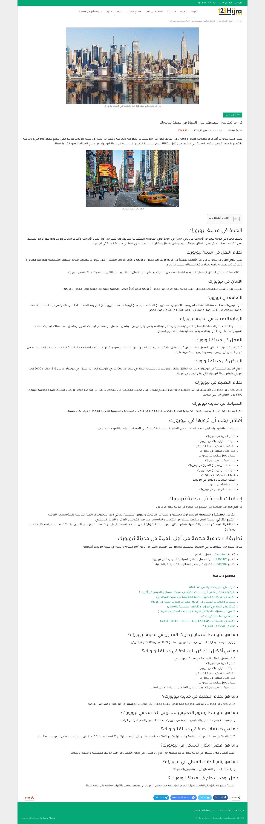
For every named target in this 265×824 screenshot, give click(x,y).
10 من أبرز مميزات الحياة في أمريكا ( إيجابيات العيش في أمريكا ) (196, 611)
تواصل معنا (226, 3)
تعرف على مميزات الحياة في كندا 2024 (212, 587)
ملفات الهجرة (114, 12)
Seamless (221, 554)
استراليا (171, 12)
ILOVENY (221, 559)
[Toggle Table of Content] (235, 219)
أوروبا (183, 12)
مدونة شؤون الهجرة (90, 12)
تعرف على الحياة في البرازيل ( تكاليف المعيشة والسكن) (201, 607)
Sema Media (49, 818)
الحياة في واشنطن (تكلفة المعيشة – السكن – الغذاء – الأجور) (197, 621)
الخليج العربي (134, 12)
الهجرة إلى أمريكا (232, 115)
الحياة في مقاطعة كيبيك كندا (217, 616)
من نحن (238, 3)
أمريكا (194, 12)
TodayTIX (221, 564)
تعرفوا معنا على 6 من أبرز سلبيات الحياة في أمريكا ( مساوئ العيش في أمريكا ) (187, 592)
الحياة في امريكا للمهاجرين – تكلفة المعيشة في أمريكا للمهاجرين (195, 597)
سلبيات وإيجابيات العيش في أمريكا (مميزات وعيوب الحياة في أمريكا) (193, 602)
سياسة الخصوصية (207, 3)
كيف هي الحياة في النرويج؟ (219, 626)
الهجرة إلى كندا (154, 12)
